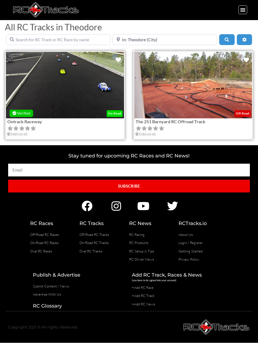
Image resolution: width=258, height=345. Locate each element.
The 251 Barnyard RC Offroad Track (170, 121)
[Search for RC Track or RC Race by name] (58, 39)
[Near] (165, 39)
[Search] (226, 39)
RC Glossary (47, 306)
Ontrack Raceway (24, 121)
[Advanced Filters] (244, 39)
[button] (242, 9)
